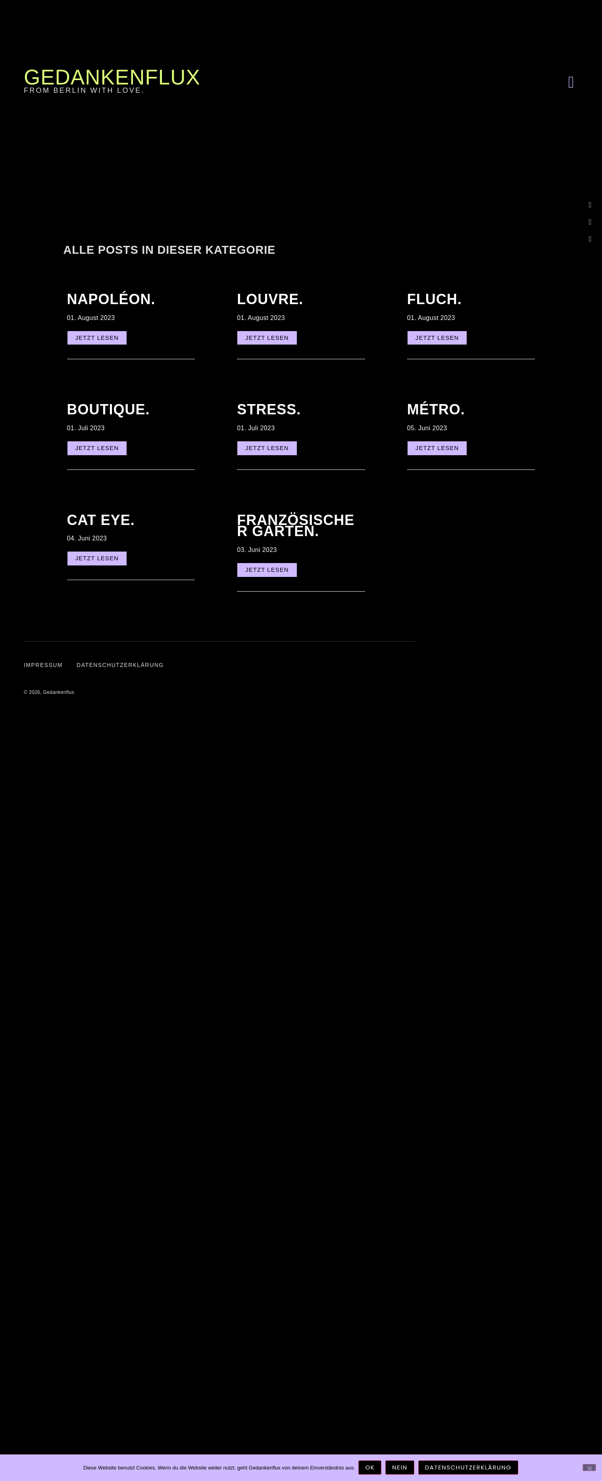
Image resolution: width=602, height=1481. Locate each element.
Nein (400, 1468)
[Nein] (589, 1467)
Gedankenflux (112, 77)
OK (370, 1468)
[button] (571, 82)
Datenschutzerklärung (123, 671)
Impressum (43, 671)
